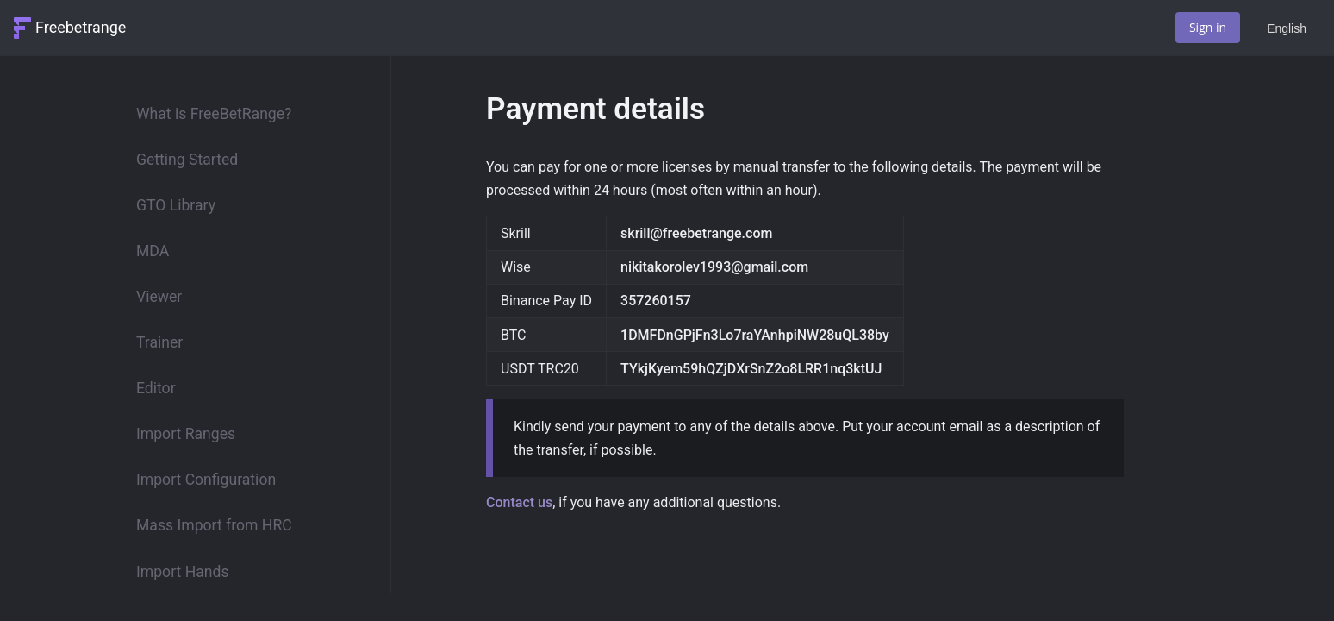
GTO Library (175, 205)
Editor (156, 388)
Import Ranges (185, 433)
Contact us (519, 502)
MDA (152, 251)
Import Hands (182, 571)
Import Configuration (206, 479)
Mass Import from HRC (214, 525)
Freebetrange (80, 27)
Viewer (159, 296)
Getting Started (187, 159)
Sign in (1207, 27)
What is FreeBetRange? (213, 113)
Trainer (159, 342)
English (1286, 28)
